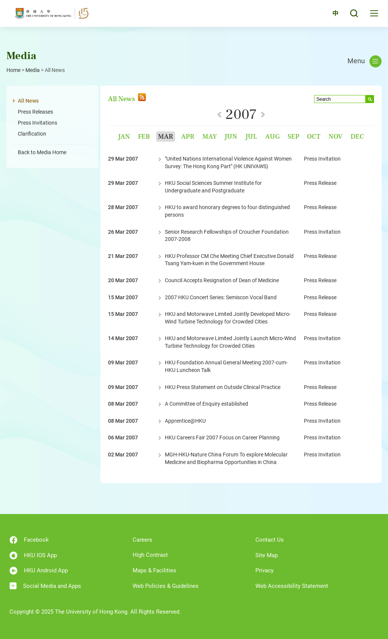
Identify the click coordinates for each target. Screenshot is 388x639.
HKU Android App (38, 571)
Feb (144, 136)
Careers (142, 539)
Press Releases (35, 112)
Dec (357, 136)
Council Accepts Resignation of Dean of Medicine (222, 280)
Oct (314, 136)
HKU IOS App (33, 555)
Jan (124, 136)
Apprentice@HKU (185, 421)
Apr (187, 136)
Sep (293, 136)
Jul (251, 136)
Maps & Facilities (154, 570)
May (209, 136)
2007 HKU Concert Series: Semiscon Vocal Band (221, 297)
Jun (230, 136)
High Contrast (150, 555)
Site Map (266, 555)
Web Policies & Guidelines (166, 586)
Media (32, 70)
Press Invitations (37, 123)
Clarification (32, 134)
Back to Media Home (42, 152)
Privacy (264, 570)
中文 (331, 16)
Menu (364, 61)
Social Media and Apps (45, 585)
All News (28, 101)
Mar (165, 136)
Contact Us (269, 539)
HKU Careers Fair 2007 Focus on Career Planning (222, 437)
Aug (272, 136)
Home (13, 70)
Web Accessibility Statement (291, 586)
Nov (336, 136)
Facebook (29, 540)
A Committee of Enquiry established (206, 404)
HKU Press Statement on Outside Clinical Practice (222, 387)
